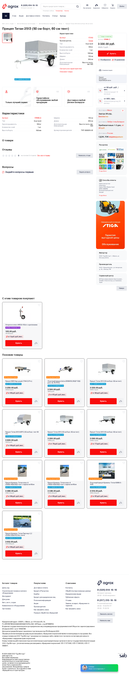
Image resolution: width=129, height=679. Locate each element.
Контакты (46, 16)
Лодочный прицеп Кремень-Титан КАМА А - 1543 (106, 483)
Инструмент (6, 596)
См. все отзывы (43, 156)
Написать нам (105, 620)
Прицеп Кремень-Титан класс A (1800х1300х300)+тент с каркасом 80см (62, 483)
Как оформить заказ (41, 610)
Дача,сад (5, 588)
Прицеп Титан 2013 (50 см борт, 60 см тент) (105, 432)
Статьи (55, 16)
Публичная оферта (72, 597)
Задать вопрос (84, 172)
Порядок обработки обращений (46, 613)
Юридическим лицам (73, 594)
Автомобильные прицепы (47, 23)
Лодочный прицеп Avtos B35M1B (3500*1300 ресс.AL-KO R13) (64, 382)
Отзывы (68, 600)
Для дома (6, 599)
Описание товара (66, 72)
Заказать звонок (106, 614)
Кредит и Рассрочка (41, 591)
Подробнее (103, 171)
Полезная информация (42, 600)
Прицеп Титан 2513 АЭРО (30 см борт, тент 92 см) (22, 432)
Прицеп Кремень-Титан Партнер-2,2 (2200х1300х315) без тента (18, 534)
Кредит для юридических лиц (45, 597)
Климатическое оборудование (13, 606)
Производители (40, 606)
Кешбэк (36, 594)
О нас (14, 16)
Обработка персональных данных (78, 591)
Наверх (121, 288)
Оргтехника (6, 609)
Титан (60, 23)
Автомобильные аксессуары (26, 23)
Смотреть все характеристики (71, 69)
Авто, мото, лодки (8, 23)
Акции (21, 16)
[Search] (77, 6)
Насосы (66, 10)
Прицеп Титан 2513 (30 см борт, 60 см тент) (63, 432)
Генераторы (59, 10)
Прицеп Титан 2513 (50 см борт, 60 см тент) (105, 381)
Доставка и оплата (33, 16)
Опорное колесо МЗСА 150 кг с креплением (21, 325)
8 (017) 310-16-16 (106, 600)
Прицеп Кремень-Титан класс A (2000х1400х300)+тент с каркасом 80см (19, 483)
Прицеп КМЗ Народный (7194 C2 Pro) (18, 381)
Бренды (63, 16)
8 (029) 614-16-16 (107, 590)
